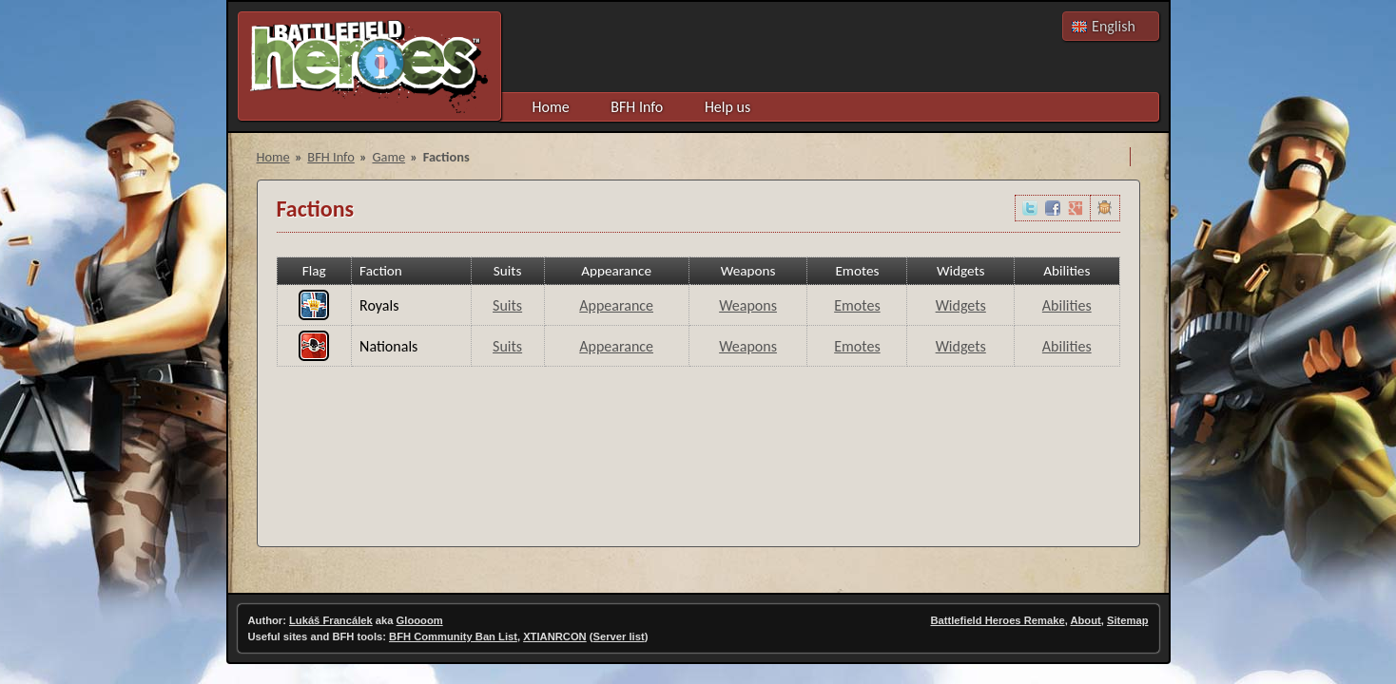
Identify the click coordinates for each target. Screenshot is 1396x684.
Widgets (961, 305)
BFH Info (637, 107)
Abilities (1067, 305)
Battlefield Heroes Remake (997, 620)
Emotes (857, 305)
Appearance (616, 305)
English (1113, 26)
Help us (727, 107)
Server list (619, 636)
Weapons (748, 305)
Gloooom (420, 620)
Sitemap (1128, 620)
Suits (507, 305)
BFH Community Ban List (453, 636)
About (1085, 620)
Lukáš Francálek (331, 620)
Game (388, 156)
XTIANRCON (555, 636)
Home (551, 107)
